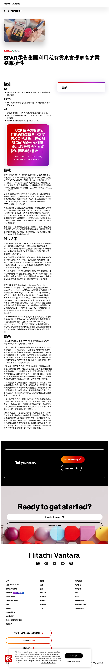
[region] (50, 658)
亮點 (64, 87)
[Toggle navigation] (105, 3)
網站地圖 (100, 663)
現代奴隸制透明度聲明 (14, 620)
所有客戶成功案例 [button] (13, 11)
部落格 (77, 597)
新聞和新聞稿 (10, 597)
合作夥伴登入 (79, 601)
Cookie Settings (74, 661)
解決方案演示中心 (81, 604)
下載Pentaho (79, 608)
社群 (41, 589)
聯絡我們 (9, 624)
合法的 (93, 663)
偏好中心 (9, 608)
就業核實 (43, 604)
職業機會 (9, 593)
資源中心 (78, 585)
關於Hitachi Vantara (12, 585)
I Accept (73, 656)
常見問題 (43, 597)
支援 (41, 585)
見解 (76, 593)
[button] (8, 658)
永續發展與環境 (11, 589)
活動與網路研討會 (12, 601)
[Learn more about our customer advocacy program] (71, 468)
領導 (7, 604)
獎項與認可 (10, 616)
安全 (41, 608)
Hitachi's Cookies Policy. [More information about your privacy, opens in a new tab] (48, 663)
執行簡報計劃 (10, 612)
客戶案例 (78, 589)
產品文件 (43, 593)
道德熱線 (43, 601)
